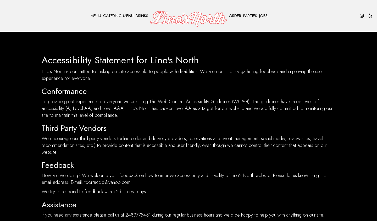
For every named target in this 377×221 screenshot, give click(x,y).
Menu (96, 15)
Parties (250, 15)
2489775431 (138, 215)
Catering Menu (118, 15)
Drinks (142, 15)
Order (235, 15)
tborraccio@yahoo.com (107, 182)
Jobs (263, 15)
